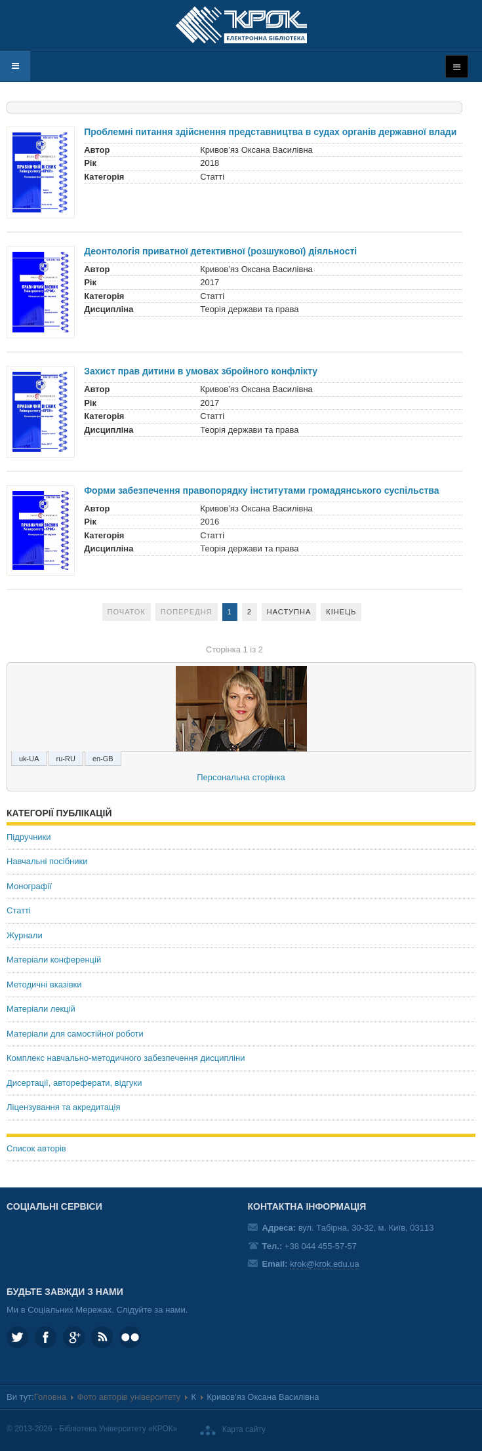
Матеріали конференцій (54, 959)
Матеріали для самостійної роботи (75, 1034)
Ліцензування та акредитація (63, 1107)
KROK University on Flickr (130, 1337)
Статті (19, 910)
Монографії (29, 886)
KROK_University (17, 1337)
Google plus (74, 1337)
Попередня (186, 612)
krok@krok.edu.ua (324, 1264)
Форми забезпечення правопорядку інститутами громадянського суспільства (261, 490)
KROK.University (45, 1337)
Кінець (341, 612)
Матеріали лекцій (41, 1009)
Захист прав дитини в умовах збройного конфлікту (200, 371)
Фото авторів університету (128, 1397)
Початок (127, 612)
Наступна (289, 612)
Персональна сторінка (241, 777)
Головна (50, 1397)
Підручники (29, 837)
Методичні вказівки (44, 984)
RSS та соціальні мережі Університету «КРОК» (102, 1337)
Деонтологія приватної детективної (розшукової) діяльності (220, 251)
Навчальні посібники (47, 861)
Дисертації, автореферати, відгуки (74, 1083)
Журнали (25, 935)
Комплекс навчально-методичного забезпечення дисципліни (126, 1058)
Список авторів (36, 1148)
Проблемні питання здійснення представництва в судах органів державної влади (270, 132)
